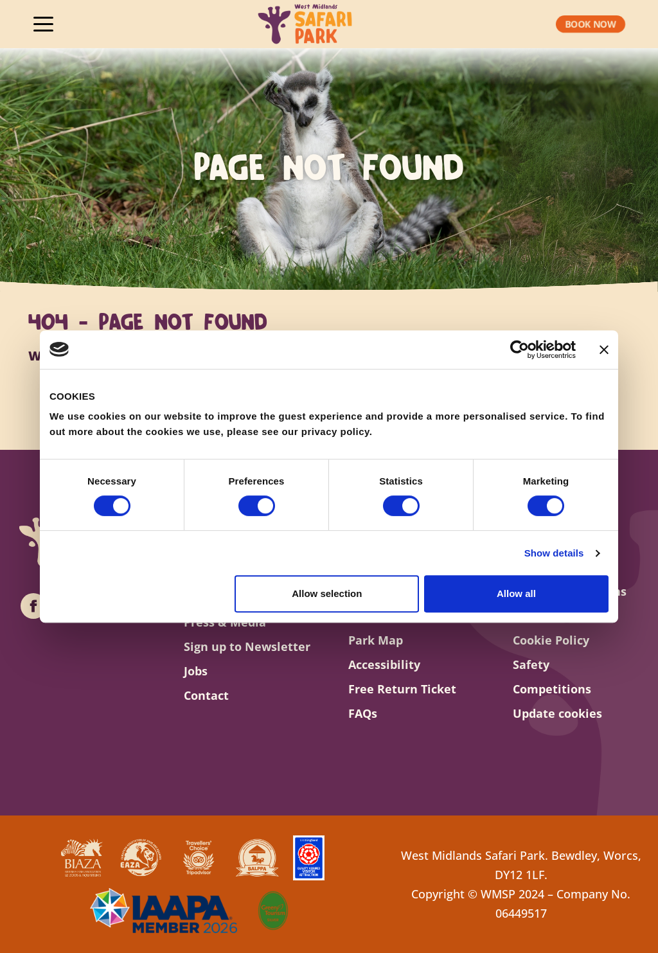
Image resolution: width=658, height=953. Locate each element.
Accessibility (384, 664)
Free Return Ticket (402, 689)
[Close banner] (604, 349)
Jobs (196, 671)
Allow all (516, 593)
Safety (531, 664)
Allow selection (327, 593)
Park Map (375, 640)
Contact (206, 695)
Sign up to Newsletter (247, 646)
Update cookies (557, 713)
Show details (554, 553)
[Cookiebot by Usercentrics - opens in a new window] (519, 349)
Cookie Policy (551, 640)
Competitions (552, 689)
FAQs (362, 713)
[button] (591, 24)
